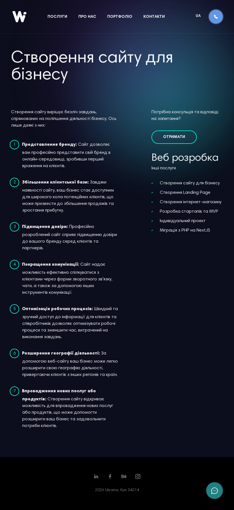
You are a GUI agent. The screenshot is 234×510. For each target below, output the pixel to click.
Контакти (154, 17)
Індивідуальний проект (183, 221)
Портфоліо (119, 17)
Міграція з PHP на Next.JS (185, 230)
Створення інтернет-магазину (190, 202)
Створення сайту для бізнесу (190, 183)
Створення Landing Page (185, 192)
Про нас (87, 17)
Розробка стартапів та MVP (189, 211)
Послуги (57, 17)
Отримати (174, 137)
